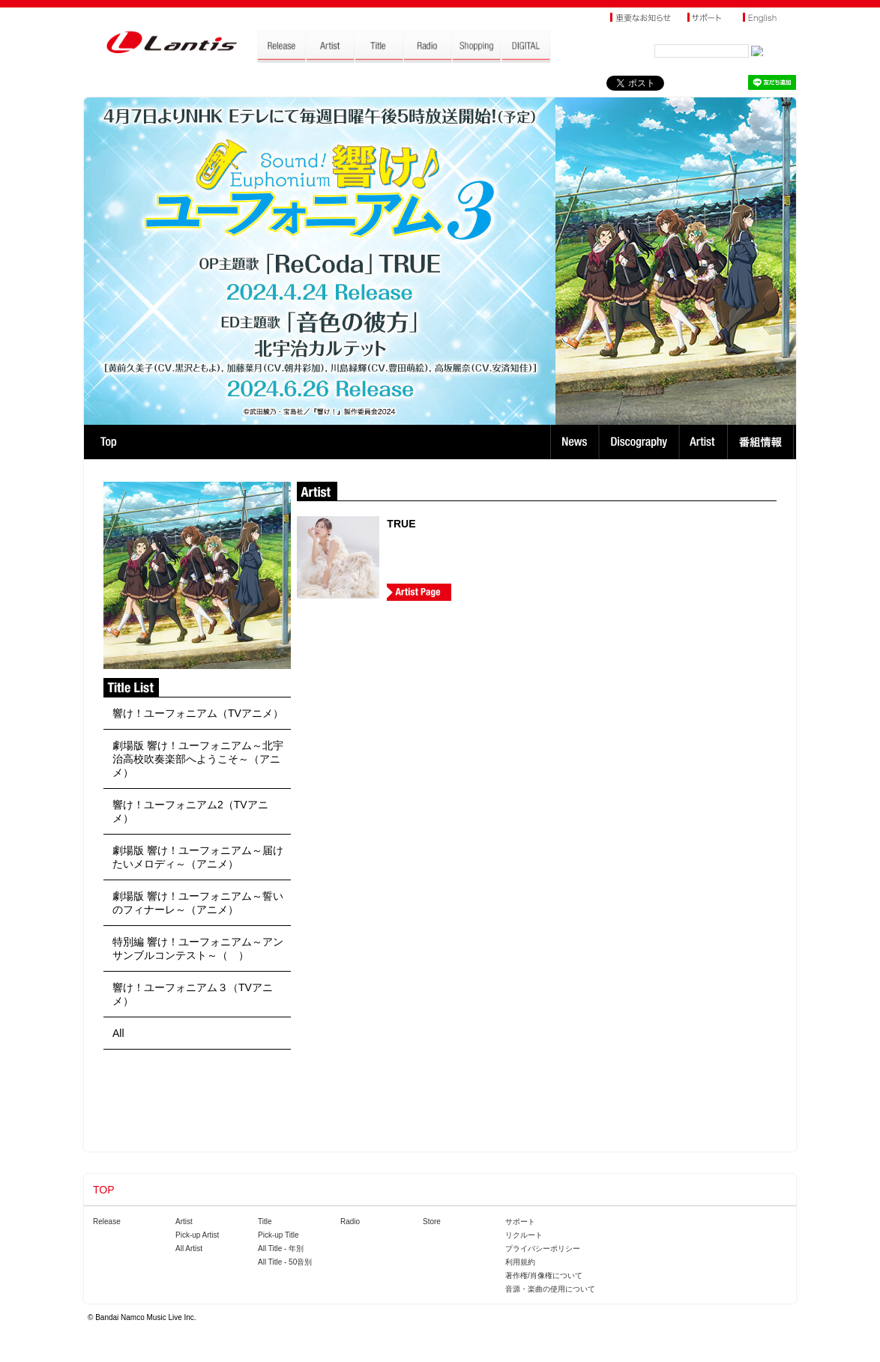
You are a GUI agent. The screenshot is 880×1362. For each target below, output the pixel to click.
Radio (350, 1221)
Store (432, 1221)
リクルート (524, 1235)
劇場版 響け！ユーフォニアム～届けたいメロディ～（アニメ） (197, 857)
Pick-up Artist (197, 1235)
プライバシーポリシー (542, 1248)
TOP (108, 442)
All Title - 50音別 (285, 1262)
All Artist (188, 1248)
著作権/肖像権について (543, 1275)
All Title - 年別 (281, 1248)
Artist (705, 442)
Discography (640, 442)
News (574, 442)
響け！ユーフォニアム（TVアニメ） (197, 713)
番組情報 (762, 442)
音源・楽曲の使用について (550, 1289)
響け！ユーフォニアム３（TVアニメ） (192, 994)
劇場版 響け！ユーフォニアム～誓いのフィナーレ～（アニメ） (197, 902)
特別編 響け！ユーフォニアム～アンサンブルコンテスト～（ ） (197, 948)
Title (265, 1221)
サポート (520, 1221)
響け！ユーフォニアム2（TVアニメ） (190, 811)
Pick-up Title (278, 1235)
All (118, 1033)
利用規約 (520, 1262)
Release (107, 1221)
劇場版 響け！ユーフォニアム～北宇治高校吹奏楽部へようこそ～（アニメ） (197, 758)
